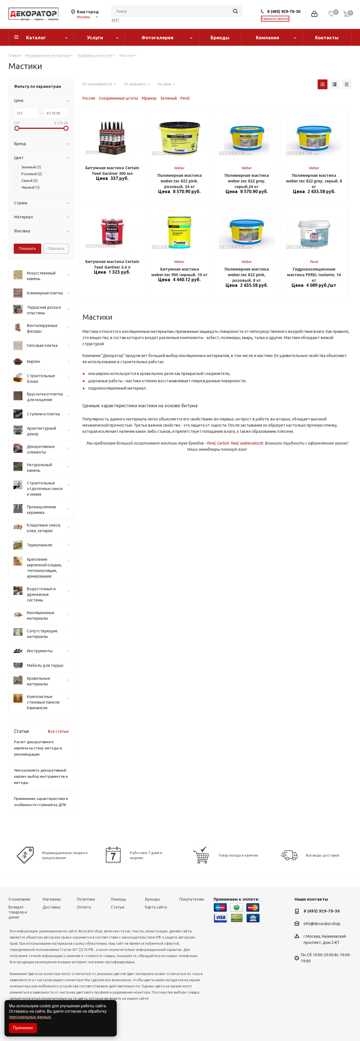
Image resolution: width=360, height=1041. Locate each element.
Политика (86, 899)
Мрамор (149, 98)
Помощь (118, 899)
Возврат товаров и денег (17, 912)
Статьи (117, 907)
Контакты (327, 37)
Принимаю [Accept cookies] (23, 1028)
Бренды (220, 37)
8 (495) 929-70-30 (283, 11)
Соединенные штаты (118, 98)
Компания (267, 37)
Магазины (52, 899)
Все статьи (58, 731)
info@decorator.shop (322, 924)
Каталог (36, 37)
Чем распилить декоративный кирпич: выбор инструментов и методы (41, 776)
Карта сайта (156, 907)
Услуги (95, 37)
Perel (185, 98)
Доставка (51, 907)
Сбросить (56, 248)
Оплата (84, 907)
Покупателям (191, 899)
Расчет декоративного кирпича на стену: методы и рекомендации (38, 748)
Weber (179, 168)
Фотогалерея (157, 37)
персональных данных (30, 1017)
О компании (19, 899)
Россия (88, 98)
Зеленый (168, 98)
